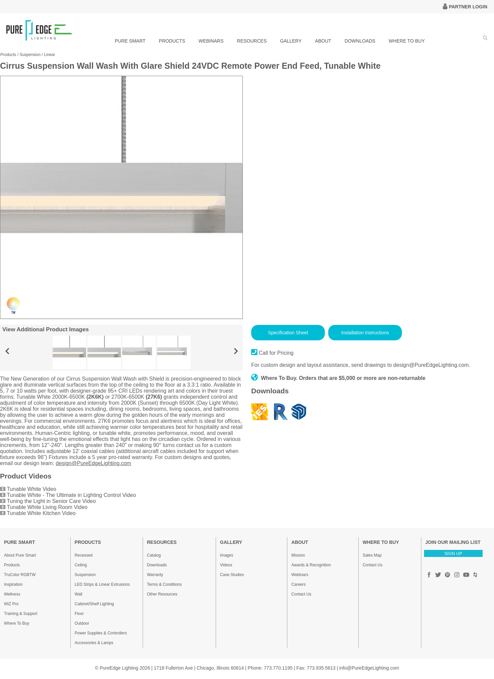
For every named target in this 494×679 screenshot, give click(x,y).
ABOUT (323, 41)
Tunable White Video (28, 489)
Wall (78, 594)
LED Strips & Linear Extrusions (102, 584)
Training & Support (21, 613)
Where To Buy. (274, 378)
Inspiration (13, 584)
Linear (49, 54)
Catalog (154, 555)
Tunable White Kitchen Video (38, 513)
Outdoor (82, 623)
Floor (79, 613)
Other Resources (162, 594)
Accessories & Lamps (94, 642)
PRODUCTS (172, 41)
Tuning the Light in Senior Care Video (48, 501)
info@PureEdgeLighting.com (369, 668)
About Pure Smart (20, 555)
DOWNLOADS (360, 41)
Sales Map (372, 555)
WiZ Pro (11, 604)
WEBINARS (211, 41)
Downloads (157, 565)
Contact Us (301, 594)
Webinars (299, 574)
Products (8, 54)
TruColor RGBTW (20, 574)
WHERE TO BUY (407, 41)
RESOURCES (252, 41)
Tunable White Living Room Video (43, 507)
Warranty (155, 574)
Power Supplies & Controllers (101, 633)
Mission (298, 555)
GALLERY (290, 41)
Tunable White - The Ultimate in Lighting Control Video (68, 495)
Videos (226, 565)
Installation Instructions (365, 332)
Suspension (30, 54)
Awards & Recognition (311, 565)
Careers (298, 584)
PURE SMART (130, 41)
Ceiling (81, 565)
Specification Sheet (288, 332)
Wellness (12, 594)
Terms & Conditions (164, 584)
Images (226, 555)
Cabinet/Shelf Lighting (94, 604)
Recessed (83, 555)
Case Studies (232, 574)
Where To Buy (16, 623)
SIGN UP (453, 553)
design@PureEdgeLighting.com (93, 463)
